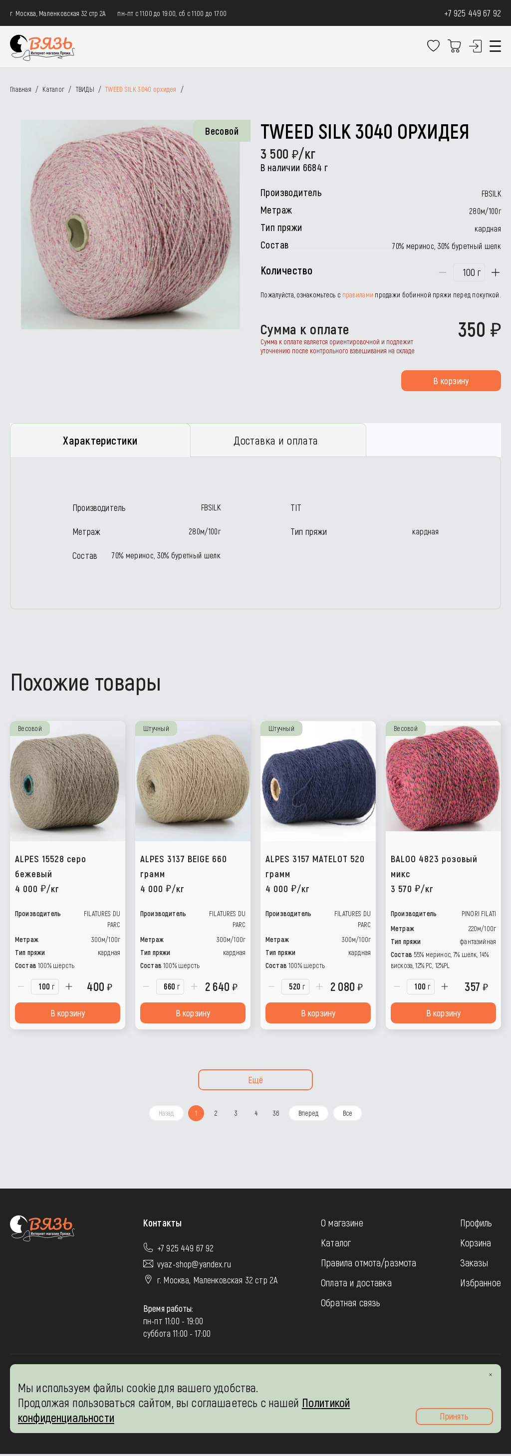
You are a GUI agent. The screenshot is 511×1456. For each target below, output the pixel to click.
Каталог (336, 1244)
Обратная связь (350, 1304)
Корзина (476, 1244)
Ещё (255, 1081)
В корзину (451, 380)
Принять (454, 1416)
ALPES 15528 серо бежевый (50, 875)
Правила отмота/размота (369, 1264)
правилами (358, 294)
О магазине (342, 1224)
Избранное (480, 1284)
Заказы (474, 1264)
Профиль (476, 1224)
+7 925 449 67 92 (472, 12)
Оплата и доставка (356, 1284)
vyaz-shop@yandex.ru (194, 1265)
